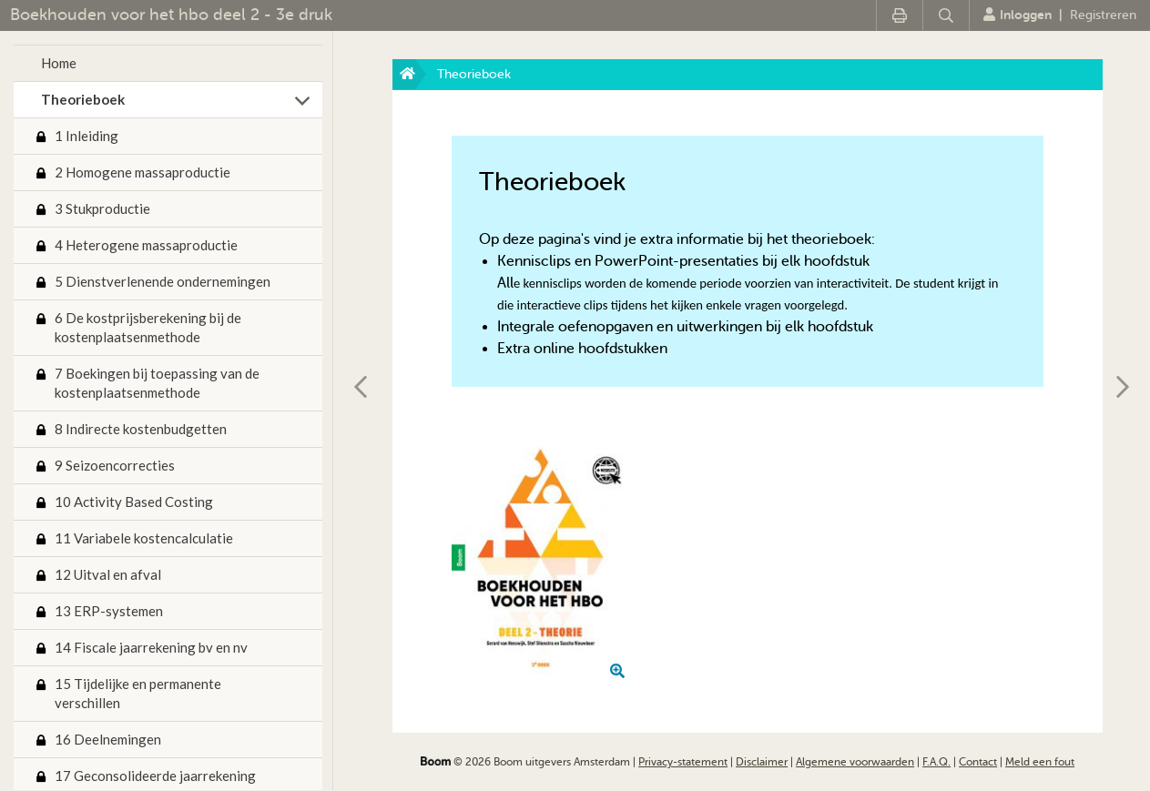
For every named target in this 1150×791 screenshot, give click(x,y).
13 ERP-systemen (109, 611)
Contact (978, 762)
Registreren (1103, 15)
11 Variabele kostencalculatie (144, 538)
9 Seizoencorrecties (115, 465)
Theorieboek (83, 99)
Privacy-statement (683, 762)
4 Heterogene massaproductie (146, 245)
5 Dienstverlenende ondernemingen (162, 281)
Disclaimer (762, 762)
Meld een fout (1039, 762)
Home (58, 63)
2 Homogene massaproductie (142, 172)
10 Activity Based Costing (134, 501)
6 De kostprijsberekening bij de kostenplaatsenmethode (148, 327)
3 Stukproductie (102, 208)
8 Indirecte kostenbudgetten (141, 429)
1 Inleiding (86, 135)
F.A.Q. (936, 762)
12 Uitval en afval (108, 574)
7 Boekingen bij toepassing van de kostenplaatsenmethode (157, 383)
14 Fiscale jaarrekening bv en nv (151, 647)
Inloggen (1017, 14)
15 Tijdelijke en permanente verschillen (138, 693)
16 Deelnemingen (108, 739)
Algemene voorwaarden (855, 762)
